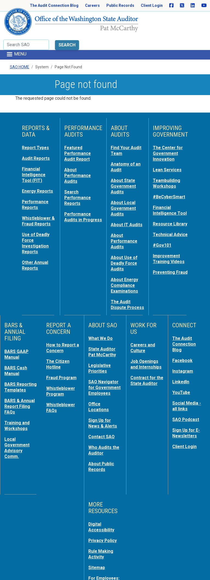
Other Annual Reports (36, 251)
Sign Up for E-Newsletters (187, 413)
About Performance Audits (78, 153)
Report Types (36, 126)
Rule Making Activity (101, 537)
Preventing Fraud (165, 266)
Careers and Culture (143, 331)
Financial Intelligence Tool (166, 190)
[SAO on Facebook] (171, 5)
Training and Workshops (17, 412)
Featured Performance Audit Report (78, 132)
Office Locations (99, 393)
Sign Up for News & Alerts (103, 409)
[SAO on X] (182, 5)
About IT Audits (120, 203)
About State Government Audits (124, 163)
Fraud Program (62, 360)
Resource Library (163, 208)
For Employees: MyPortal (105, 564)
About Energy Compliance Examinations (125, 265)
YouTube (181, 374)
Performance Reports (36, 187)
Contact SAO (102, 422)
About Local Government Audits (124, 185)
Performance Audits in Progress (78, 196)
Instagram (183, 354)
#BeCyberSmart (170, 174)
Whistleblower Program (61, 373)
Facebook (183, 343)
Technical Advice (163, 224)
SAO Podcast (186, 401)
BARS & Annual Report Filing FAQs (20, 393)
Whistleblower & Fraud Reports (37, 206)
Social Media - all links (187, 387)
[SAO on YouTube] (204, 5)
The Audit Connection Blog (54, 5)
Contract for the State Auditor (144, 371)
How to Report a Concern (61, 331)
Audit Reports (37, 137)
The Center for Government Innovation (169, 132)
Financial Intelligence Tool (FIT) (35, 153)
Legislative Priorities (100, 351)
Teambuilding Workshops (167, 160)
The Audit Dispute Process (121, 286)
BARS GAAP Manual (17, 337)
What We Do (101, 322)
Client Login (152, 5)
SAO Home (19, 46)
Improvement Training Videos (169, 250)
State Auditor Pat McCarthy (103, 335)
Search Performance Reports (78, 174)
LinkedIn (181, 364)
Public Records (120, 5)
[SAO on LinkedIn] (192, 5)
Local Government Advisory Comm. (18, 433)
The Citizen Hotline (58, 347)
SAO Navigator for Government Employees (104, 372)
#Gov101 (163, 237)
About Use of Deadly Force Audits (125, 243)
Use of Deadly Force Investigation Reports (36, 230)
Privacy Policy (103, 525)
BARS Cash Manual (16, 353)
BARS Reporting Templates (15, 372)
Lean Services (168, 148)
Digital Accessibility (102, 511)
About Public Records (102, 451)
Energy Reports (30, 171)
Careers (92, 5)
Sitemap (97, 551)
